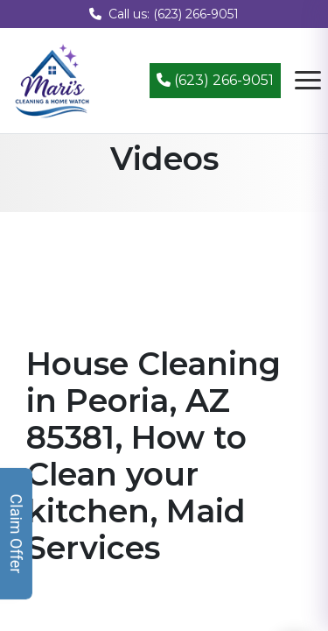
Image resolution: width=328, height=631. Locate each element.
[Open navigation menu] (308, 80)
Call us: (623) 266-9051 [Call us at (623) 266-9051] (164, 14)
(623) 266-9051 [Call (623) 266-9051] (215, 80)
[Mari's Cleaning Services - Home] (52, 79)
